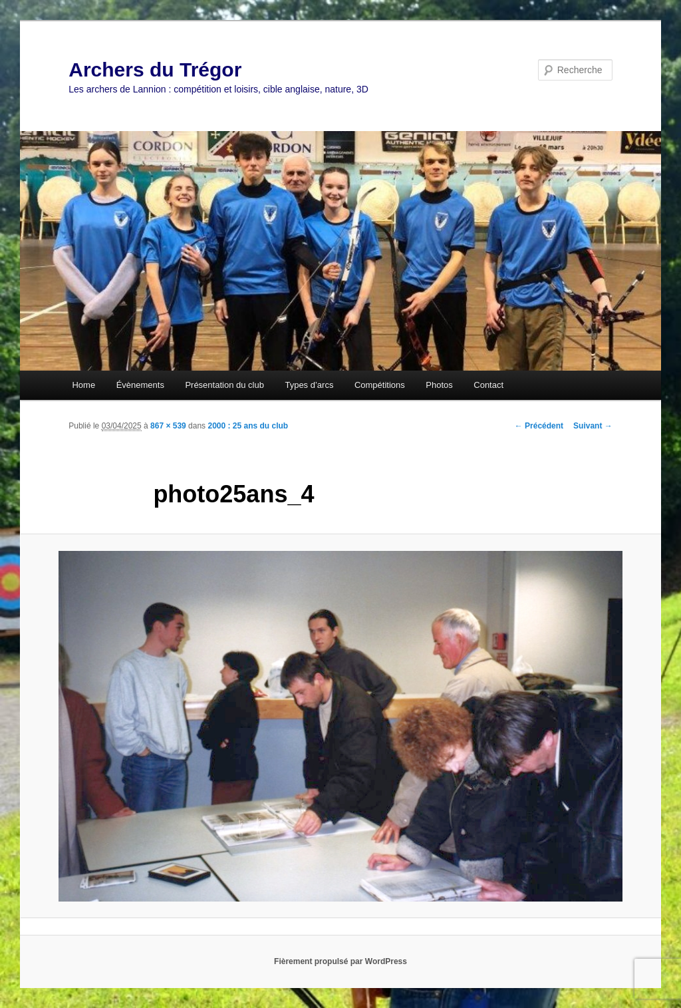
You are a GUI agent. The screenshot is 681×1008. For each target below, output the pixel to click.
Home (83, 385)
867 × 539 (168, 425)
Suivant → (593, 425)
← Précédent (539, 425)
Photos (439, 385)
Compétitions (379, 385)
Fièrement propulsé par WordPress (340, 961)
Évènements (140, 385)
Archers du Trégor (154, 70)
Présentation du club (224, 385)
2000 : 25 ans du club (247, 425)
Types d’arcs (309, 385)
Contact (488, 385)
